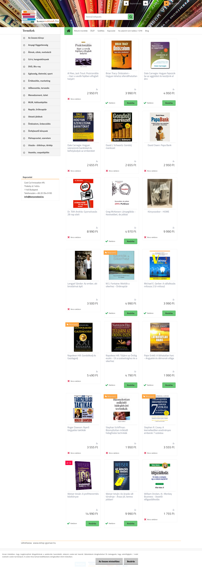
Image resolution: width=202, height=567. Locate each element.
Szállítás (100, 30)
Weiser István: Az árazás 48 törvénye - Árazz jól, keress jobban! (119, 496)
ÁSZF (92, 30)
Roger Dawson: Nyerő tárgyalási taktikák (78, 429)
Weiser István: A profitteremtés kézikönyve (83, 495)
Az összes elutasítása (108, 561)
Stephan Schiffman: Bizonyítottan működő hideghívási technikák (117, 430)
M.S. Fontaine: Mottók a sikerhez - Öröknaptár (117, 285)
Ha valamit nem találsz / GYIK (130, 30)
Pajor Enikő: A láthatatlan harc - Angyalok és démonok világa (159, 357)
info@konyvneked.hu (34, 196)
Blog (147, 30)
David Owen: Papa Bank (159, 145)
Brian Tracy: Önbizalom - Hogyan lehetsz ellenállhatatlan (121, 75)
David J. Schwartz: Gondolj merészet (119, 146)
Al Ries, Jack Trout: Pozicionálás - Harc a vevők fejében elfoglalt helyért (83, 76)
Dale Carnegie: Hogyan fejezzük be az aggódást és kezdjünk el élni (159, 76)
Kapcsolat (111, 30)
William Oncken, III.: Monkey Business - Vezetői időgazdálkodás (158, 496)
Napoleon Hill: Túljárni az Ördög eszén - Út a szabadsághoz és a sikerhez (121, 358)
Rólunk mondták (81, 30)
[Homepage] (69, 30)
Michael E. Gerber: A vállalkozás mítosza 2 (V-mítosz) (159, 285)
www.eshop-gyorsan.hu (44, 543)
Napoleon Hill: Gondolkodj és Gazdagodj (81, 357)
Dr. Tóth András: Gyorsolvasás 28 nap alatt (82, 213)
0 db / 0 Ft (174, 3)
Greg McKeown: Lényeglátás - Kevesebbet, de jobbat (121, 213)
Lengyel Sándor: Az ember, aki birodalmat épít (82, 285)
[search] (130, 17)
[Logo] (40, 17)
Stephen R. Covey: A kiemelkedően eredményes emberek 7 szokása (157, 430)
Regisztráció (154, 3)
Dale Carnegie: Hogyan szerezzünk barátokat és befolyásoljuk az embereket (81, 148)
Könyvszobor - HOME (158, 211)
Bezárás (131, 561)
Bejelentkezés (135, 3)
